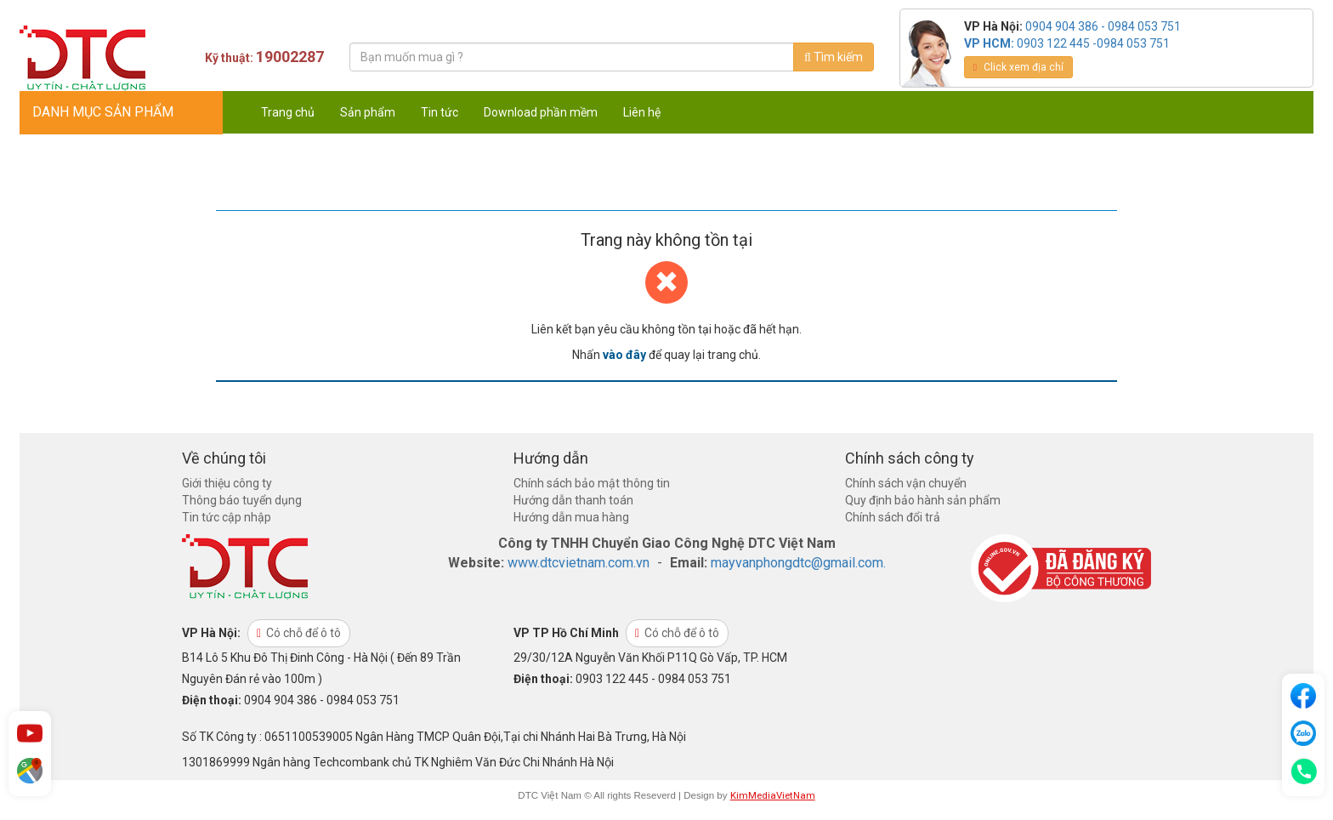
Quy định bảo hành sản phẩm (923, 500)
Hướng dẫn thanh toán (573, 500)
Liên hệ (642, 112)
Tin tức (439, 112)
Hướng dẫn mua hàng (571, 517)
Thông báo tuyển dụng (242, 500)
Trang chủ (288, 112)
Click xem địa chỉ (1018, 67)
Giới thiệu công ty (227, 483)
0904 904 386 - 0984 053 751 (1103, 26)
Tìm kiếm (833, 57)
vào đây (624, 355)
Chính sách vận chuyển (906, 483)
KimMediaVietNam (772, 795)
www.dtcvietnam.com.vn (578, 563)
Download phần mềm (541, 112)
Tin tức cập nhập (226, 517)
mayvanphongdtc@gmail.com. (798, 563)
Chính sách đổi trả (892, 517)
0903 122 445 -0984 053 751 (1093, 43)
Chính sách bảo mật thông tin (591, 483)
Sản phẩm (367, 112)
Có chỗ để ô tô (299, 633)
